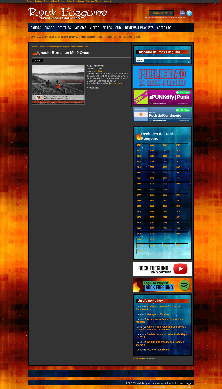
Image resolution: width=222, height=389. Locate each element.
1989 (152, 195)
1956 (165, 239)
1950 (139, 250)
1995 (178, 184)
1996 (165, 184)
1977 (152, 212)
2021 (152, 150)
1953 (152, 245)
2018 (139, 156)
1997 (152, 184)
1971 (178, 217)
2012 (165, 162)
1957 (152, 239)
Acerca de (108, 1)
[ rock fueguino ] (140, 358)
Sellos (68, 1)
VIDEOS (94, 27)
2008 (165, 167)
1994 (139, 189)
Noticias (61, 1)
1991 (178, 189)
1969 (152, 223)
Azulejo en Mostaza (158, 314)
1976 (165, 212)
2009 (152, 167)
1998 (139, 184)
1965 (152, 228)
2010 (139, 167)
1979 (178, 206)
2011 (178, 162)
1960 (165, 234)
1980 (165, 206)
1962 (139, 234)
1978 (139, 212)
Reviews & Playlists (94, 1)
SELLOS (107, 27)
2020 (165, 150)
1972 (165, 217)
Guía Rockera (78, 1)
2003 (178, 173)
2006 (139, 173)
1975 (178, 212)
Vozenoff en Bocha (158, 349)
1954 (139, 245)
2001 (152, 178)
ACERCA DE (164, 27)
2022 (139, 150)
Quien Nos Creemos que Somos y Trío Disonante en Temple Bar (161, 328)
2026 (139, 145)
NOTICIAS (80, 27)
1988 (165, 195)
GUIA (118, 27)
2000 (165, 178)
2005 (152, 173)
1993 (152, 189)
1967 (178, 223)
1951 (178, 245)
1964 (165, 228)
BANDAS (36, 27)
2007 (178, 167)
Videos (54, 1)
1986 (139, 200)
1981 (152, 206)
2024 (165, 145)
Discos (46, 1)
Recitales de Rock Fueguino (50, 47)
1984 (165, 200)
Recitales (38, 1)
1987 (178, 195)
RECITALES (64, 27)
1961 (152, 234)
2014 (139, 162)
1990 (139, 195)
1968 (165, 223)
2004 (165, 173)
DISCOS (49, 27)
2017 (152, 156)
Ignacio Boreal (116, 83)
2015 (178, 156)
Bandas (30, 1)
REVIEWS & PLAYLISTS (139, 27)
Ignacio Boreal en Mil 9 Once (76, 47)
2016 (165, 156)
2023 (178, 145)
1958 (139, 239)
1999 (178, 178)
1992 (165, 189)
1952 (165, 245)
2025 (152, 145)
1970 (139, 223)
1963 (178, 228)
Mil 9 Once (98, 71)
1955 (178, 239)
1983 (178, 200)
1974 (139, 217)
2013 (152, 162)
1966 (139, 228)
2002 (139, 178)
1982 (139, 206)
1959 (178, 234)
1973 (152, 217)
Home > (35, 47)
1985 (152, 200)
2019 (178, 150)
